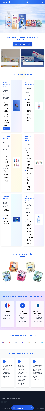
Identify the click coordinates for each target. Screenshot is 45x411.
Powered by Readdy (40, 408)
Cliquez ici (6, 128)
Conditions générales (5, 408)
